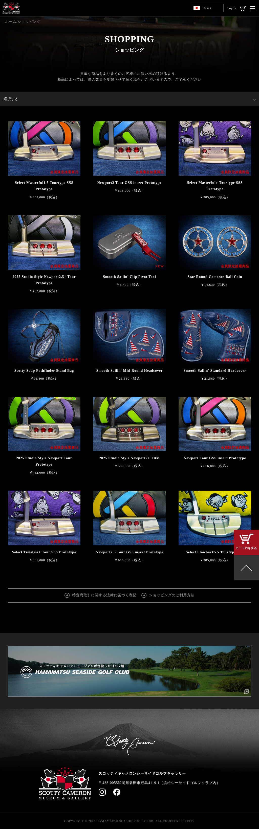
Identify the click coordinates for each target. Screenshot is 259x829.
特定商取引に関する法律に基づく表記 (104, 595)
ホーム (10, 22)
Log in (231, 8)
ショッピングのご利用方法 (172, 595)
